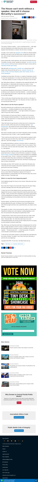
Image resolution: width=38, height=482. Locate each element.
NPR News (8, 243)
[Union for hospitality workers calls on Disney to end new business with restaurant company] (5, 357)
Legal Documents (5, 454)
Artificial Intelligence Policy (7, 459)
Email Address (5, 329)
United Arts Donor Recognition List (8, 475)
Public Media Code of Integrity (19, 427)
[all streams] (36, 480)
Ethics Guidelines (5, 456)
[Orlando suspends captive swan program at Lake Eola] (5, 348)
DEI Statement (5, 462)
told (7, 154)
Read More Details (19, 430)
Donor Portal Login (6, 472)
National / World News (18, 243)
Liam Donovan (19, 140)
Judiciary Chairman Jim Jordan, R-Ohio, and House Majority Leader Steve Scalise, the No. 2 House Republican (17, 71)
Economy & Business (14, 354)
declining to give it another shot (16, 68)
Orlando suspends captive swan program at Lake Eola (21, 347)
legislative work (19, 52)
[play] (2, 480)
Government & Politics (14, 372)
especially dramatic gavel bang (8, 65)
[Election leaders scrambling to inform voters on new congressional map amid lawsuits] (5, 375)
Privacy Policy (5, 464)
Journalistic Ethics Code (19, 414)
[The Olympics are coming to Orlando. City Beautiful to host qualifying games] (5, 366)
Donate (34, 1)
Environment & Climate (14, 345)
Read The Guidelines (19, 417)
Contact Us (4, 451)
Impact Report (5, 477)
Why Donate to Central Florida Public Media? (19, 395)
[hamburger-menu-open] (2, 2)
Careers (3, 448)
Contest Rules (5, 467)
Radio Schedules (5, 446)
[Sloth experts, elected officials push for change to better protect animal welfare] (5, 384)
